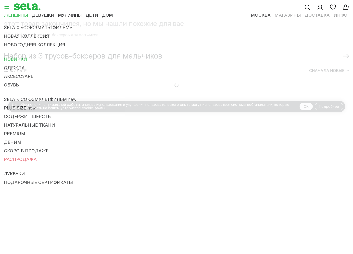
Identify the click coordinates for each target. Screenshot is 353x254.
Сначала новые (329, 76)
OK (306, 112)
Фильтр (15, 76)
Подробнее (329, 112)
